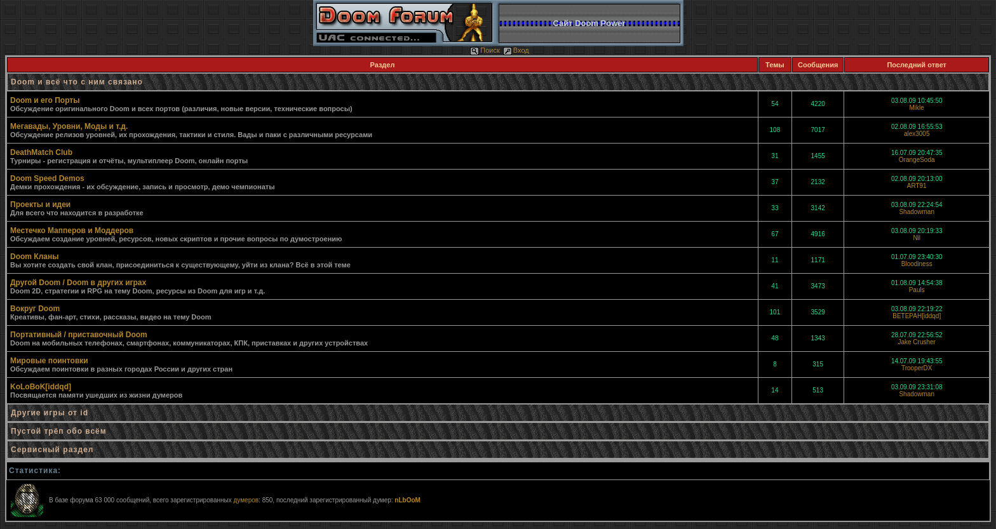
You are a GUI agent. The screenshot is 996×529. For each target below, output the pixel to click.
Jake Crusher (916, 341)
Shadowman (916, 211)
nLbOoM (407, 500)
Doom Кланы (34, 256)
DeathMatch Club (41, 152)
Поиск (484, 50)
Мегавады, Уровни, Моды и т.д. (69, 126)
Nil (916, 237)
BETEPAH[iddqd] (916, 315)
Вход (516, 50)
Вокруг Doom (35, 308)
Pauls (917, 289)
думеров (246, 500)
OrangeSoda (917, 159)
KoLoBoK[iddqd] (40, 386)
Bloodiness (916, 263)
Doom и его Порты (44, 100)
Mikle (917, 107)
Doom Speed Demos (47, 178)
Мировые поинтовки (49, 360)
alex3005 (917, 133)
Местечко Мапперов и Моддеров (71, 230)
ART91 (917, 185)
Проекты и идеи (40, 204)
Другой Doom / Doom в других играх (78, 282)
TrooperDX (916, 368)
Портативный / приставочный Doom (78, 334)
